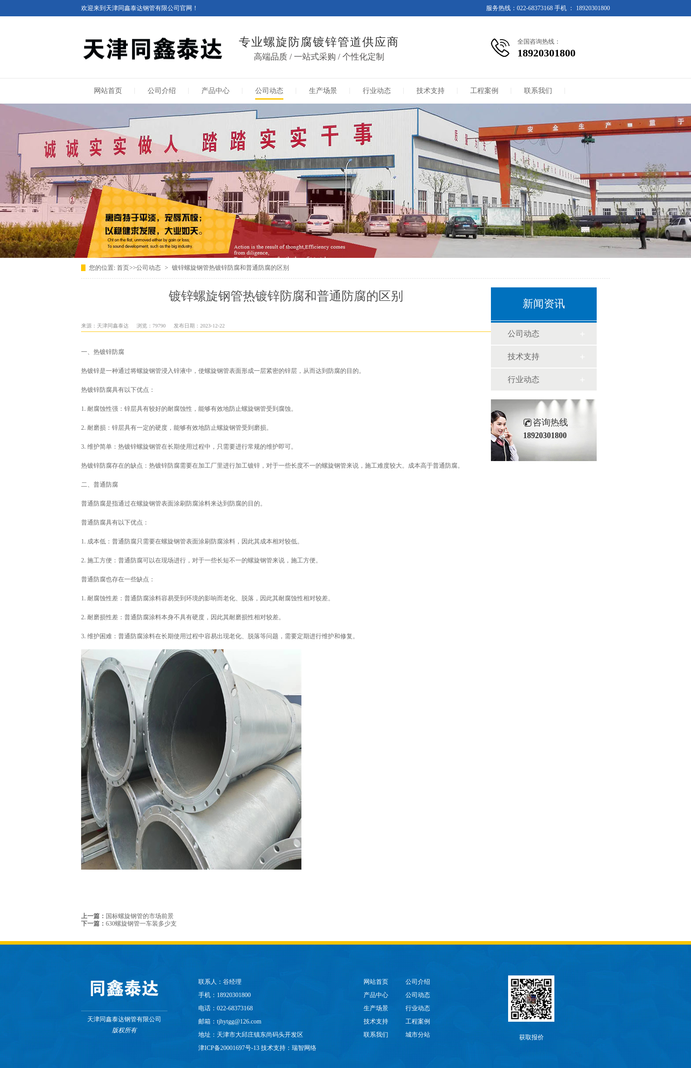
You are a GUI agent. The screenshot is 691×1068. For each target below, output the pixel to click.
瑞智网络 (304, 1048)
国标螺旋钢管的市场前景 (140, 916)
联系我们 (538, 90)
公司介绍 (162, 90)
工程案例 (484, 90)
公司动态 (269, 90)
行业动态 (377, 90)
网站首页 (108, 90)
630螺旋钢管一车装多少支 (141, 923)
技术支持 (430, 90)
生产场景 (323, 90)
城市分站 (417, 1034)
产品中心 (215, 90)
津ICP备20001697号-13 (228, 1048)
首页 (123, 267)
